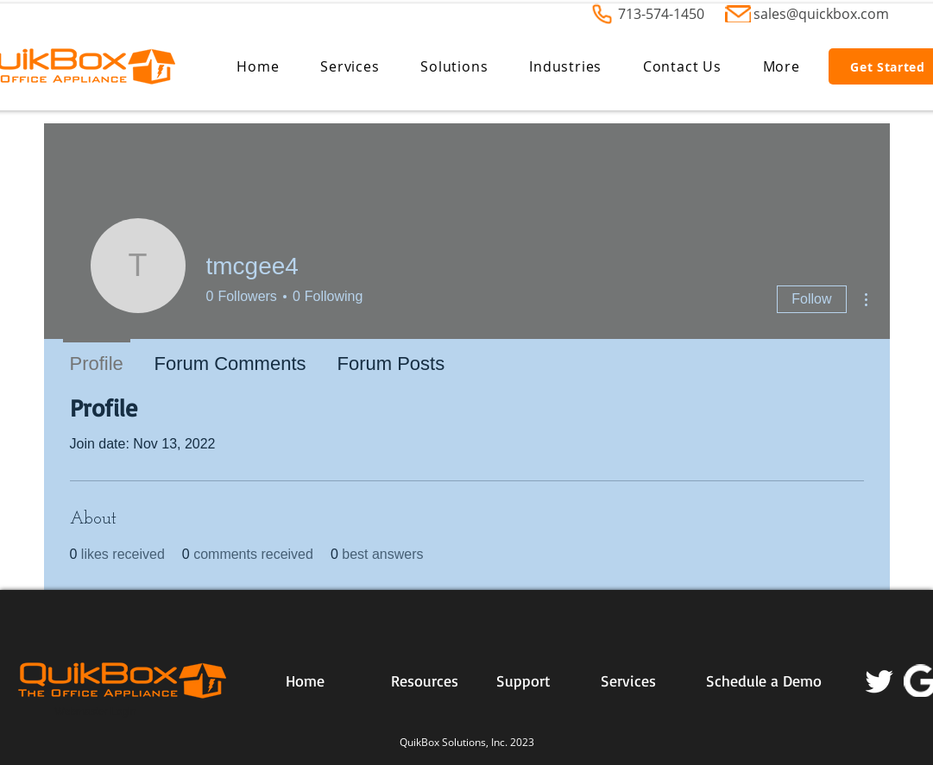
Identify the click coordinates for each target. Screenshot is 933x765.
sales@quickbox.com (821, 13)
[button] (349, 66)
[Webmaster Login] (96, 712)
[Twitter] (879, 680)
